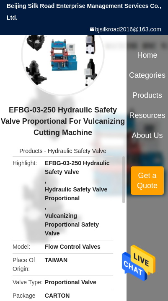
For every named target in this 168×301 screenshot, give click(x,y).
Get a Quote (147, 180)
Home (147, 55)
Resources (147, 115)
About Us (147, 135)
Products (30, 151)
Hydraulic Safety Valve (77, 151)
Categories (147, 75)
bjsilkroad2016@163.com (128, 29)
